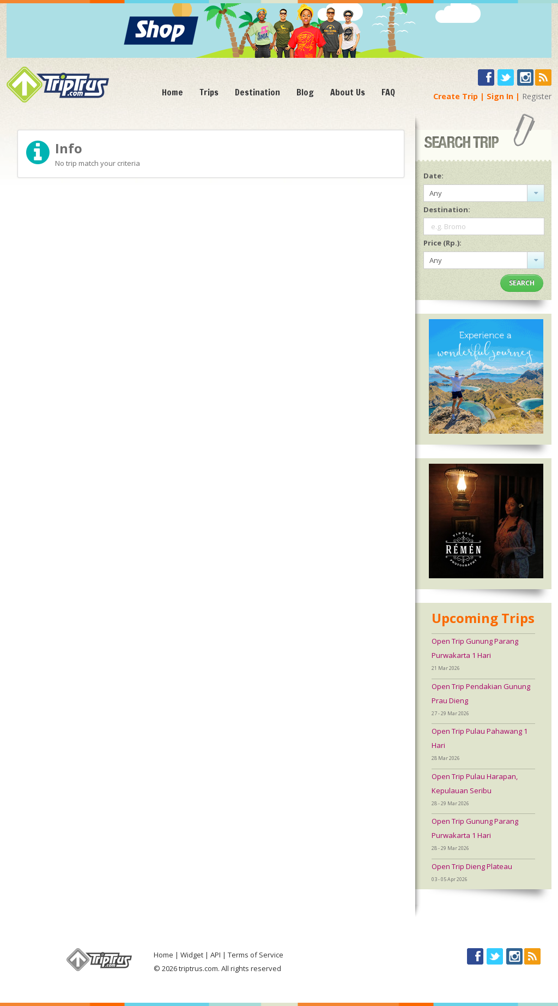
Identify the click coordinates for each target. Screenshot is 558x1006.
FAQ (388, 92)
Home (172, 92)
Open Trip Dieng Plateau (472, 866)
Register (536, 96)
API (215, 955)
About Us (347, 92)
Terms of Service (255, 955)
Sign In (500, 96)
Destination (257, 92)
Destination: (446, 209)
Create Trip (455, 96)
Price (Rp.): (442, 243)
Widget (191, 955)
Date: (433, 176)
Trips (209, 92)
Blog (305, 92)
